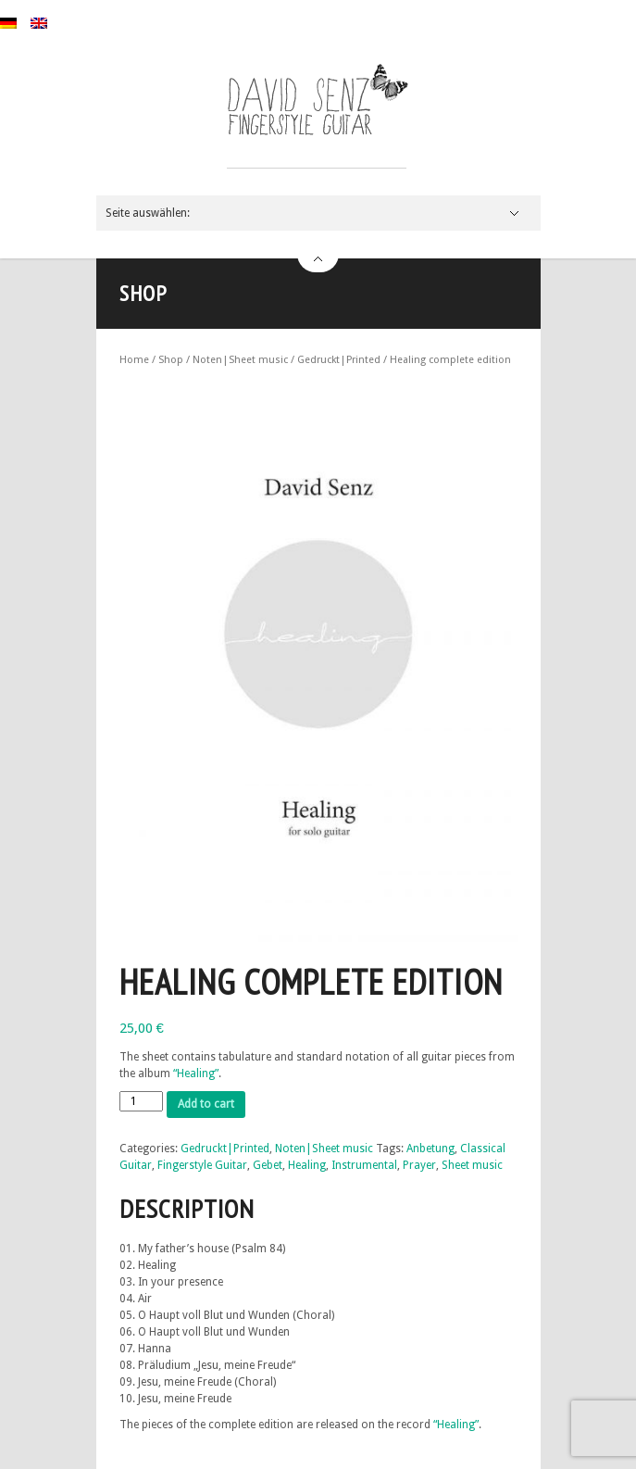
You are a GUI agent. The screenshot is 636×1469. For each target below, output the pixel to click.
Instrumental (364, 1165)
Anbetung (430, 1148)
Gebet (267, 1165)
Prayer (419, 1165)
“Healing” (195, 1073)
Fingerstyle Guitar (202, 1165)
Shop (170, 360)
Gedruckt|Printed (338, 360)
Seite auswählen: (148, 213)
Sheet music (472, 1165)
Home (134, 360)
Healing (307, 1165)
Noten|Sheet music (240, 360)
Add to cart (206, 1104)
